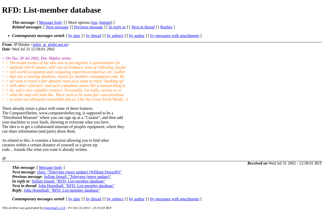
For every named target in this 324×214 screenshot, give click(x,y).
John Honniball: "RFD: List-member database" (76, 186)
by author (137, 35)
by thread (93, 35)
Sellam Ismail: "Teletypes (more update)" (77, 176)
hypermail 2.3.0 (54, 208)
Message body (50, 22)
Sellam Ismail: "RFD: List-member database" (68, 181)
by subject (115, 35)
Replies (166, 27)
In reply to (117, 27)
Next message (57, 27)
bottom (105, 22)
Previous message (88, 27)
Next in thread (143, 27)
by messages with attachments (174, 35)
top (94, 22)
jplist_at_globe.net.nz (50, 44)
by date (74, 35)
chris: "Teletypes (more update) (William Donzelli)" (79, 172)
